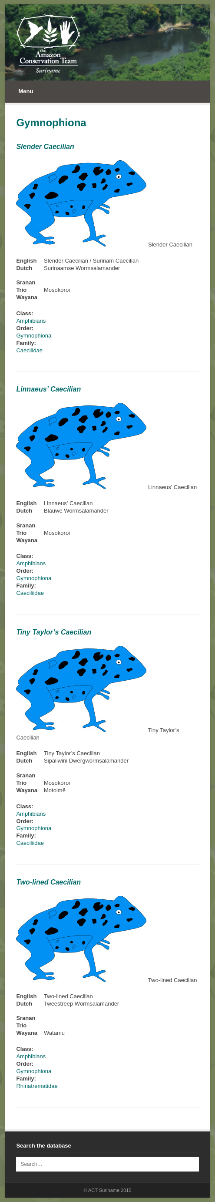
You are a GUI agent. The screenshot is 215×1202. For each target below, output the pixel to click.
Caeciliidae (30, 593)
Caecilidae (29, 350)
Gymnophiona (33, 335)
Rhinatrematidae (36, 1086)
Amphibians (31, 320)
